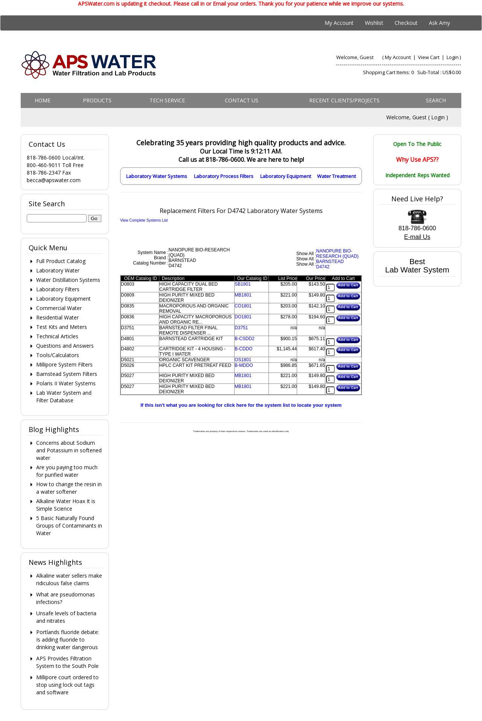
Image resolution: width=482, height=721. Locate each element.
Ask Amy (439, 22)
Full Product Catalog (60, 261)
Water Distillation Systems (68, 279)
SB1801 (243, 284)
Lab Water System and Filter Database (64, 396)
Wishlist (374, 22)
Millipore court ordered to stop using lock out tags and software (67, 685)
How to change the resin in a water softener (69, 488)
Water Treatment (336, 176)
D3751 (241, 327)
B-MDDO (244, 365)
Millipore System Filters (64, 364)
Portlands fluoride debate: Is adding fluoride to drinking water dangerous (67, 639)
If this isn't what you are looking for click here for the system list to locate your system (241, 405)
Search (436, 100)
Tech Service (167, 100)
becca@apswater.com (54, 180)
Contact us (241, 100)
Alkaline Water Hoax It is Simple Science (65, 504)
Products (97, 100)
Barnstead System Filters (66, 373)
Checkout (406, 22)
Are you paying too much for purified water (67, 471)
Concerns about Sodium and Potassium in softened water (69, 450)
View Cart (429, 57)
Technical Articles (57, 336)
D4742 (322, 266)
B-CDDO (243, 348)
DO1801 (243, 316)
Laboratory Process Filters (223, 176)
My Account (339, 22)
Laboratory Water (57, 270)
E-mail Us (417, 237)
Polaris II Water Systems (66, 383)
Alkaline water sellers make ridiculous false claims (69, 579)
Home (42, 100)
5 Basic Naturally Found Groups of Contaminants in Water (69, 525)
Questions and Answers (65, 345)
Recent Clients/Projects (344, 100)
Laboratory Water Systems (156, 176)
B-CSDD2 (245, 338)
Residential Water (57, 317)
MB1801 (243, 295)
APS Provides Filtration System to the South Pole (67, 662)
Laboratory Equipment (285, 176)
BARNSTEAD (330, 261)
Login (453, 57)
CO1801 (243, 306)
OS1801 (243, 359)
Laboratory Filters (57, 289)
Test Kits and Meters (61, 326)
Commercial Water (59, 308)
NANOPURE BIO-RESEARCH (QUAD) (337, 253)
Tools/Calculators (57, 355)
